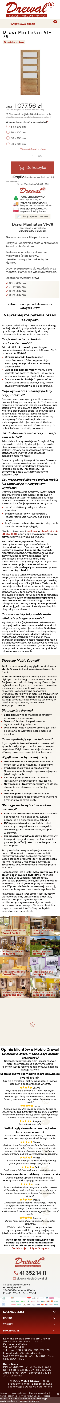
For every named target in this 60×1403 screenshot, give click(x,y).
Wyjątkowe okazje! (23, 24)
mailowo (32, 531)
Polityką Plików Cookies (30, 1395)
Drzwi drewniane (14, 42)
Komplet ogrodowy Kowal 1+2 (30, 1011)
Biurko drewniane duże (30, 1034)
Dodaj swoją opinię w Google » (30, 1248)
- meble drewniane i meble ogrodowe (30, 1002)
